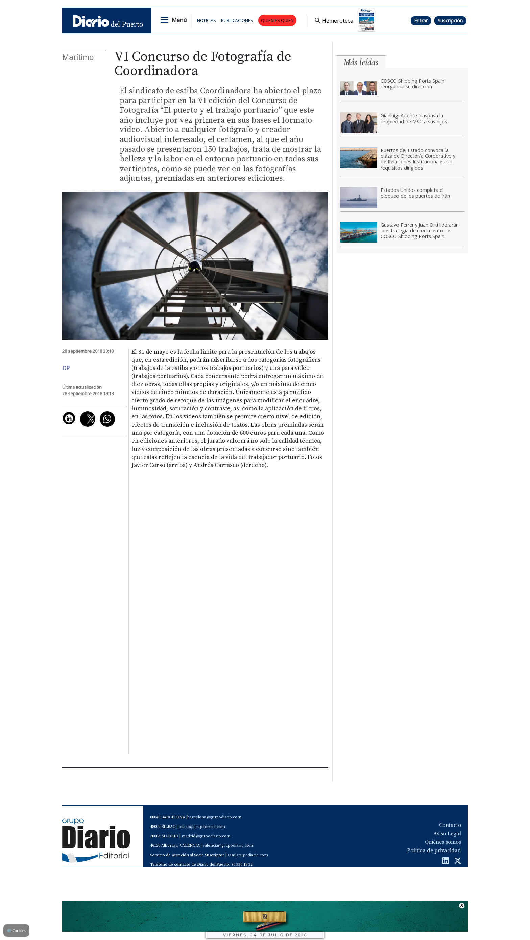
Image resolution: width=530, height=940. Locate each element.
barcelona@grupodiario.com (214, 817)
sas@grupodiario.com (247, 855)
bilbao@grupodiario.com (202, 826)
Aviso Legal (447, 833)
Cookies (16, 930)
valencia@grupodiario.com (228, 845)
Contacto (450, 825)
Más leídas (361, 62)
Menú (179, 20)
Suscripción (450, 20)
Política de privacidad (434, 850)
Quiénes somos (443, 842)
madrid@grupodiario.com (206, 836)
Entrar (421, 20)
